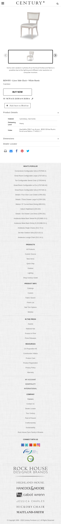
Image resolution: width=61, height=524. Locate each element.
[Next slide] (55, 55)
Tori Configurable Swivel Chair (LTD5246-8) (30, 180)
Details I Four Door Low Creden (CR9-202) (30, 195)
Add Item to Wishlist (17, 105)
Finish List (30, 302)
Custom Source (30, 254)
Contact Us (30, 404)
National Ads (30, 329)
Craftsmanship (30, 423)
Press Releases (30, 338)
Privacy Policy (30, 368)
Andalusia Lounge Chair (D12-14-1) (30, 237)
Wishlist (30, 312)
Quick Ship (30, 264)
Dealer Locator (30, 409)
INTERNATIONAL (30, 389)
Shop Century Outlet (30, 278)
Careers (31, 399)
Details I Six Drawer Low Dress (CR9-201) (30, 214)
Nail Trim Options (30, 307)
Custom (30, 293)
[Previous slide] (6, 55)
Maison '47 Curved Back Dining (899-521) (30, 204)
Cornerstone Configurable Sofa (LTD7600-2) (30, 171)
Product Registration (30, 363)
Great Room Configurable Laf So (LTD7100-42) (30, 185)
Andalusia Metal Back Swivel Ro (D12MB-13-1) (30, 218)
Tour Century (30, 413)
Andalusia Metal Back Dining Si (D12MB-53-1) (30, 223)
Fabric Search (30, 298)
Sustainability (30, 427)
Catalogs (30, 288)
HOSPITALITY (30, 384)
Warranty (30, 372)
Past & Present (30, 418)
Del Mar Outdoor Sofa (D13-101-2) (30, 233)
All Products (30, 249)
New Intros (30, 259)
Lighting (30, 273)
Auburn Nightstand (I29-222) (30, 209)
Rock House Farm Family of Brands (30, 432)
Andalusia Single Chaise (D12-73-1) (30, 228)
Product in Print (30, 333)
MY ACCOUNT (30, 380)
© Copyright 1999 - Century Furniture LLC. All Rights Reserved (30, 520)
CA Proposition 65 (30, 349)
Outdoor (30, 268)
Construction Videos (30, 353)
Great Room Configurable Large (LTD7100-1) (31, 176)
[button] (30, 56)
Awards (30, 324)
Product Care (30, 358)
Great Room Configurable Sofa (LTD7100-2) (30, 190)
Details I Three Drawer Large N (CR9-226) (31, 199)
